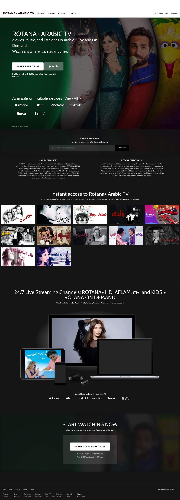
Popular (5, 494)
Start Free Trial (28, 66)
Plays (68, 497)
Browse (41, 13)
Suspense (38, 497)
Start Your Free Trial (90, 446)
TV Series (27, 494)
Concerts (38, 494)
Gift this (15, 77)
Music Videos (81, 497)
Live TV (48, 494)
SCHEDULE (62, 13)
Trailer (54, 66)
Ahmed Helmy (50, 497)
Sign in (32, 489)
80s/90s (58, 497)
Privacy (17, 489)
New (15, 494)
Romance (27, 497)
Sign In (174, 13)
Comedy (69, 494)
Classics (59, 494)
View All (71, 98)
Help (4, 489)
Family (5, 497)
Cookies (24, 489)
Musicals (17, 497)
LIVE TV (73, 13)
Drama (79, 494)
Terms (10, 489)
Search (51, 13)
